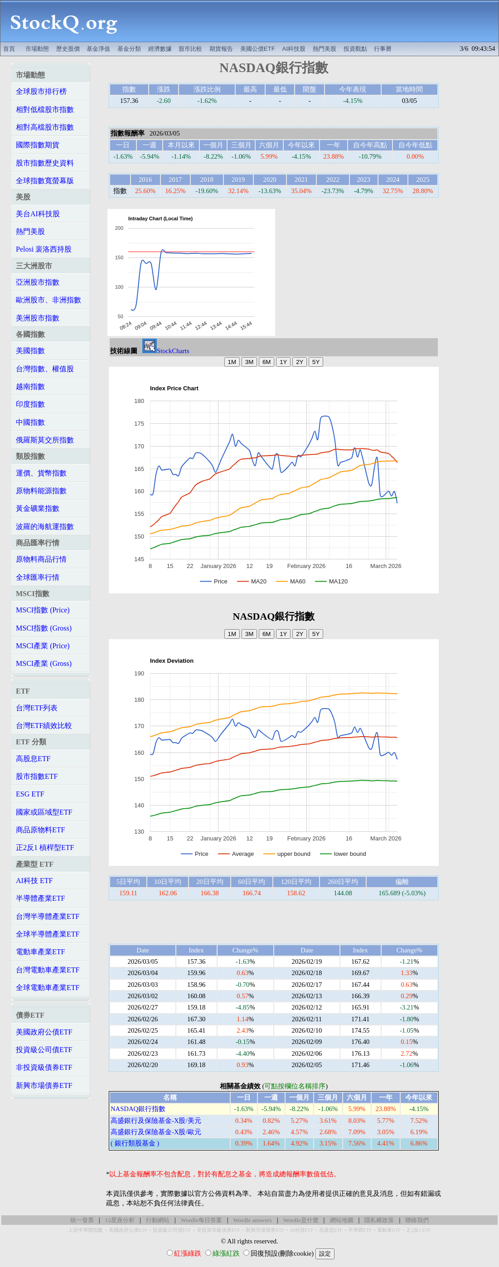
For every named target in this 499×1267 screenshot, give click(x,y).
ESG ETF (30, 794)
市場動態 (37, 48)
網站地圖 (342, 1220)
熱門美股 (324, 48)
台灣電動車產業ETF (47, 970)
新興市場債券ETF (44, 1085)
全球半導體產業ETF (47, 934)
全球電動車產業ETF (47, 987)
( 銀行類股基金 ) (135, 1143)
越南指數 (30, 386)
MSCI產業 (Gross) (44, 663)
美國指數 (30, 350)
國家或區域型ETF (44, 812)
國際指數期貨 (37, 145)
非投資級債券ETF (44, 1067)
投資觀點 (355, 48)
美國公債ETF (257, 48)
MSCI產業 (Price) (43, 646)
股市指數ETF (37, 776)
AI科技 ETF (34, 880)
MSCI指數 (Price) (43, 610)
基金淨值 (98, 48)
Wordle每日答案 (201, 1220)
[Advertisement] (313, 21)
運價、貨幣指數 (41, 473)
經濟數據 (160, 48)
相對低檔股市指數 (45, 109)
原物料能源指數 (41, 491)
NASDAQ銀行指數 (138, 1108)
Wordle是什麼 (301, 1220)
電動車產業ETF (40, 952)
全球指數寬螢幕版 (45, 180)
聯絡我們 (417, 1220)
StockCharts (165, 350)
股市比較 (190, 48)
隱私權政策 (379, 1220)
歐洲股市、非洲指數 (48, 300)
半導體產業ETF (40, 898)
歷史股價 (68, 48)
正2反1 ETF (418, 1230)
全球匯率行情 (37, 577)
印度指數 (30, 404)
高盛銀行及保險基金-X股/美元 (156, 1120)
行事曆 (383, 48)
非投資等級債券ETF (218, 1230)
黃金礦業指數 (37, 508)
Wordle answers (252, 1220)
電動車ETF (389, 1230)
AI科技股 (294, 48)
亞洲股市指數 (37, 282)
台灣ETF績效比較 (44, 725)
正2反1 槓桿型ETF (45, 847)
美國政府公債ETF (44, 1032)
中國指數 (30, 422)
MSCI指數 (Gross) (44, 628)
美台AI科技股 (38, 214)
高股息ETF (33, 758)
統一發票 (82, 1220)
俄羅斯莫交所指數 (45, 440)
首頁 (9, 48)
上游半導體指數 (85, 1230)
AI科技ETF (301, 1230)
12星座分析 (120, 1220)
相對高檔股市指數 (45, 127)
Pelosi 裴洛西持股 (44, 249)
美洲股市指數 (37, 318)
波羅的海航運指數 (45, 526)
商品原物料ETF (40, 830)
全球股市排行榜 (41, 91)
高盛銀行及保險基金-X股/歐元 (156, 1132)
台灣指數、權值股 (45, 369)
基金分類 (129, 48)
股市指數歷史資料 (45, 163)
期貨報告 (221, 48)
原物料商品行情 (41, 559)
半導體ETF (360, 1230)
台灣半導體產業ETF (47, 916)
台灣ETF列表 (37, 708)
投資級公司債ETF (44, 1049)
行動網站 (158, 1220)
